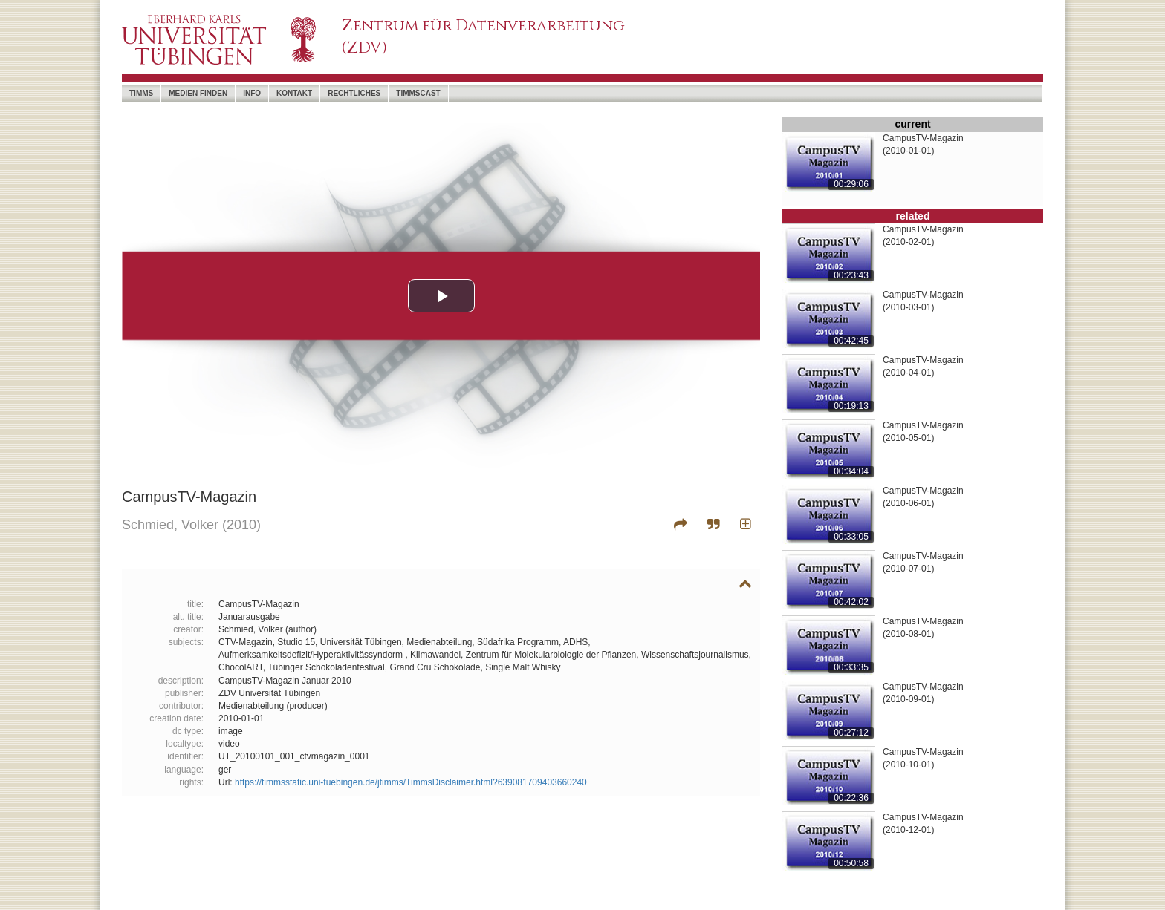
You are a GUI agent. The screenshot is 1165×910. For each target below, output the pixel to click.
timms (141, 93)
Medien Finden (198, 93)
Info (252, 93)
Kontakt (294, 93)
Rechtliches (354, 93)
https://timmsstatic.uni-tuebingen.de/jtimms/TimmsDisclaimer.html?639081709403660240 (411, 782)
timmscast (418, 93)
